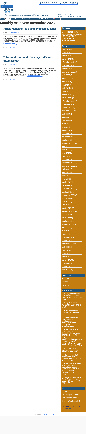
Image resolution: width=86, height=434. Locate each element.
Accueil (2, 19)
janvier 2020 (67, 231)
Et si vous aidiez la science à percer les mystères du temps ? (70, 363)
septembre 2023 (68, 157)
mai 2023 (65, 163)
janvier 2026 (67, 72)
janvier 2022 (67, 196)
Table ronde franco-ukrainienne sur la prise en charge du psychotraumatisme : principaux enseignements (71, 335)
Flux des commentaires (71, 411)
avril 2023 (66, 166)
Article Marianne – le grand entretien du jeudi (29, 42)
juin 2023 (65, 160)
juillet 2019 (66, 241)
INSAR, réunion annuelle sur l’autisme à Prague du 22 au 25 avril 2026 (71, 318)
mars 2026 (66, 66)
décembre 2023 (68, 147)
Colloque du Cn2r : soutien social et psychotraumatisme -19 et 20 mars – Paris (71, 371)
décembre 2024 (68, 115)
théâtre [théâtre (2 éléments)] (76, 52)
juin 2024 (65, 131)
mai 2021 (65, 215)
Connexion (66, 405)
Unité (13, 19)
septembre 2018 (68, 257)
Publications (49, 19)
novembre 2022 (68, 176)
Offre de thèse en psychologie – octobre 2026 (70, 326)
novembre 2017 (68, 277)
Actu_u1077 (68, 304)
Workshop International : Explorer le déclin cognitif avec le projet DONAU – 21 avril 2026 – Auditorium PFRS (72, 355)
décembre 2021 (68, 199)
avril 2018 (66, 264)
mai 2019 (65, 244)
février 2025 (66, 108)
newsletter (66, 298)
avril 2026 (66, 63)
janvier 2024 (67, 144)
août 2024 (66, 128)
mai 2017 (65, 283)
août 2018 (66, 260)
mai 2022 (65, 183)
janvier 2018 (67, 273)
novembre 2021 (68, 202)
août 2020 (66, 228)
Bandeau (65, 295)
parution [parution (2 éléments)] (71, 47)
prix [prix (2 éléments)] (81, 47)
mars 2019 (66, 248)
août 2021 (66, 212)
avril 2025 (66, 102)
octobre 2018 (67, 254)
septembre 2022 (68, 179)
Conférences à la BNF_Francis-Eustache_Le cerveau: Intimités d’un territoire (71, 345)
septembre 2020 (68, 225)
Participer (42, 19)
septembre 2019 (68, 238)
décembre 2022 (68, 173)
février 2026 (66, 69)
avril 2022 (66, 186)
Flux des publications (70, 408)
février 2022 (66, 192)
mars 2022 (66, 189)
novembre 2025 (68, 79)
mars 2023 (66, 170)
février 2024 (66, 141)
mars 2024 (66, 137)
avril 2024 (66, 134)
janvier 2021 (67, 222)
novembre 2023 (68, 150)
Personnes (18, 19)
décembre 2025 (68, 76)
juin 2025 (65, 95)
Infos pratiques (33, 19)
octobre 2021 (67, 205)
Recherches (25, 19)
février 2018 (66, 270)
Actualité (12, 61)
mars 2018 (66, 267)
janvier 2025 (67, 111)
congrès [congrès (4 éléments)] (65, 47)
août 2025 (66, 89)
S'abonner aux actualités (58, 3)
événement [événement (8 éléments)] (69, 53)
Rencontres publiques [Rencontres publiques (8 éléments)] (69, 50)
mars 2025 (66, 105)
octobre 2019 (67, 235)
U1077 (43, 428)
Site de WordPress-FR (71, 415)
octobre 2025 (67, 82)
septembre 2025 (68, 85)
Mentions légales (50, 428)
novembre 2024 (68, 118)
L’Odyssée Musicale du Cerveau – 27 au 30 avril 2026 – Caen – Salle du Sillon (72, 309)
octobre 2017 (67, 280)
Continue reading (11, 57)
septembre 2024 (68, 124)
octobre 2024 (67, 121)
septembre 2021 (68, 209)
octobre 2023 (67, 154)
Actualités (8, 19)
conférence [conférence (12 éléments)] (70, 45)
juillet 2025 (66, 92)
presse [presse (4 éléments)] (77, 47)
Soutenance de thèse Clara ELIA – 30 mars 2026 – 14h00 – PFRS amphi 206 (71, 393)
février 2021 (66, 218)
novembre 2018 (68, 251)
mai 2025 (65, 98)
